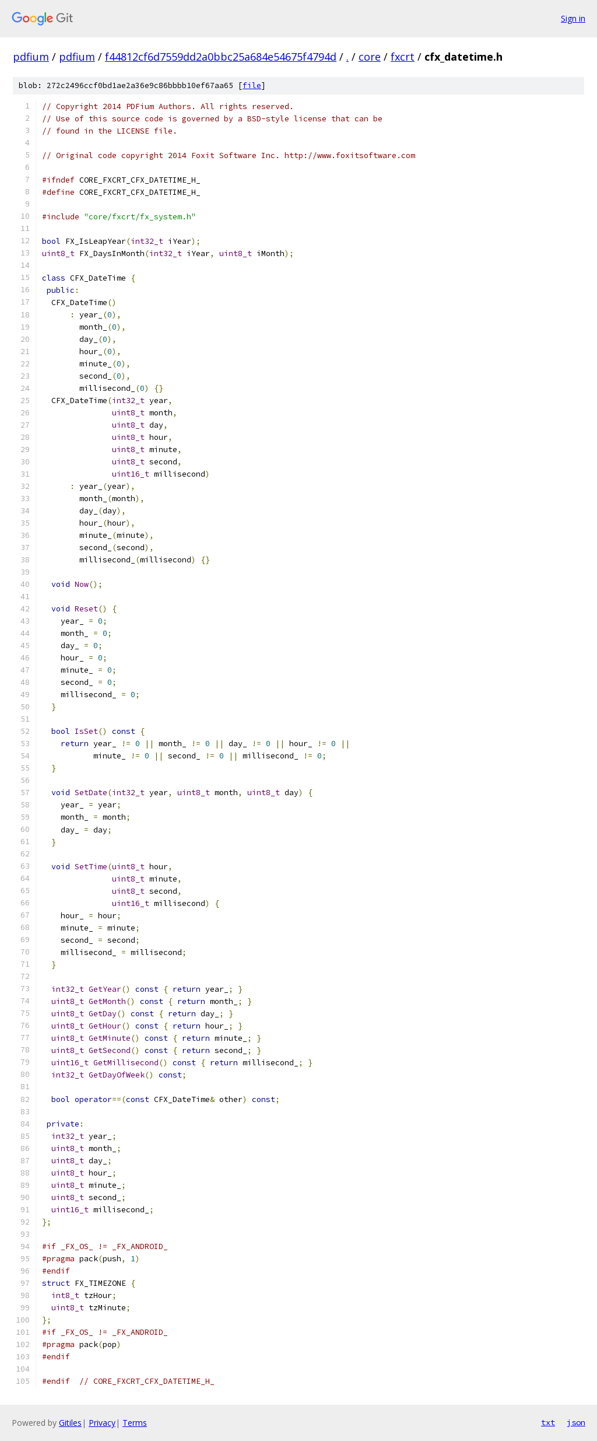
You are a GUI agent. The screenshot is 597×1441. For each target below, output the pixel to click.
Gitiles (70, 1422)
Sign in (573, 18)
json (576, 1422)
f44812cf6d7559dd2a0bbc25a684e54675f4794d (220, 57)
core (370, 57)
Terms (134, 1422)
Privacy (102, 1422)
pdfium (31, 57)
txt (548, 1422)
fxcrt (403, 57)
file (252, 85)
